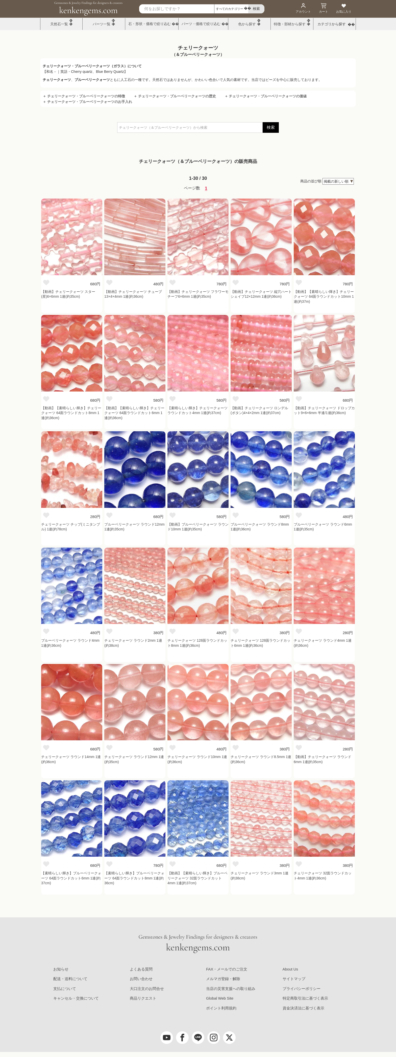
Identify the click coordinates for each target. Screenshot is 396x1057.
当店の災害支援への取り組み (230, 988)
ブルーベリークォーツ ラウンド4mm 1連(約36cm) (70, 643)
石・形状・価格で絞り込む (149, 24)
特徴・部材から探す (290, 24)
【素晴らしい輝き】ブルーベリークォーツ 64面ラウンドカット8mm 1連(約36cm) (134, 878)
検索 (271, 127)
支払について (64, 988)
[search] (256, 9)
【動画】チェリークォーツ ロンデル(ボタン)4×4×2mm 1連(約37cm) (259, 410)
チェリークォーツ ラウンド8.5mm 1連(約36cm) (261, 759)
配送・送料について (70, 979)
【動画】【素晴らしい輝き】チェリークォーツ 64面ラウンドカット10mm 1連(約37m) (324, 297)
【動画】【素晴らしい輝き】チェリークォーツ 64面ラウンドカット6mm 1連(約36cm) (134, 413)
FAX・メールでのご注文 (226, 969)
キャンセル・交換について (76, 998)
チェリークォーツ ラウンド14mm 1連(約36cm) (71, 759)
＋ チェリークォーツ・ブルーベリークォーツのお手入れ (87, 102)
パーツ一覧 (101, 24)
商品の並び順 (310, 181)
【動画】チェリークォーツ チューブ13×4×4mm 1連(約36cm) (133, 294)
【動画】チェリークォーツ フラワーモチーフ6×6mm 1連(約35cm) (198, 294)
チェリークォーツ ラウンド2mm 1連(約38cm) (133, 643)
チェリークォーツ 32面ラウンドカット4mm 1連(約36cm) (323, 875)
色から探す (247, 24)
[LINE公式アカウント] (198, 1037)
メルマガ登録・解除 (223, 979)
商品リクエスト (143, 998)
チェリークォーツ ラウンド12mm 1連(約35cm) (134, 759)
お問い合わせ (141, 979)
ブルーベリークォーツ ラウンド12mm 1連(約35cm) (134, 526)
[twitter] (229, 1037)
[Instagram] (213, 1037)
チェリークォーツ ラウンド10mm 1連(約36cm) (197, 759)
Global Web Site (219, 998)
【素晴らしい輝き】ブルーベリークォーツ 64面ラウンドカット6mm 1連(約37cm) (71, 878)
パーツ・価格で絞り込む (201, 24)
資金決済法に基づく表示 (303, 1008)
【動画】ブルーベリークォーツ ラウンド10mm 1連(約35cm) (198, 526)
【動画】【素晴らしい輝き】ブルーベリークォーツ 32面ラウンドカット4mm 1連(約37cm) (197, 878)
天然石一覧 (59, 24)
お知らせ (60, 969)
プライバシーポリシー (301, 988)
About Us (290, 969)
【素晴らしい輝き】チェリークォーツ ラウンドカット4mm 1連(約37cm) (197, 410)
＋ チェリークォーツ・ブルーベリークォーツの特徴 (84, 96)
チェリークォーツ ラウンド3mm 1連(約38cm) (259, 875)
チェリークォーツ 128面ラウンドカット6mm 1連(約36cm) (260, 643)
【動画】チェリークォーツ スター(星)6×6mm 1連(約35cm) (68, 294)
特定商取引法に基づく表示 (305, 998)
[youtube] (166, 1037)
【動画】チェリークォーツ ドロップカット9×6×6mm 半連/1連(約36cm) (324, 410)
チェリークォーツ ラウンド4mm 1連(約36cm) (323, 643)
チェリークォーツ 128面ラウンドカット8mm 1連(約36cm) (197, 643)
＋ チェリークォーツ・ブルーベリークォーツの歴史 (175, 96)
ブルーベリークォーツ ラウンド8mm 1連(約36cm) (260, 526)
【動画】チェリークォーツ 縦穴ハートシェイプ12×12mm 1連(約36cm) (261, 294)
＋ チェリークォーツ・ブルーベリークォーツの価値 (266, 96)
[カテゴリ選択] (231, 9)
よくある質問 (141, 969)
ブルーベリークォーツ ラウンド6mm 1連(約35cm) (323, 526)
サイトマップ (294, 979)
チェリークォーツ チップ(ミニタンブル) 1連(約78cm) (70, 526)
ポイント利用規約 (221, 1008)
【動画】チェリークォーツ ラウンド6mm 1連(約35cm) (322, 759)
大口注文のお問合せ (147, 988)
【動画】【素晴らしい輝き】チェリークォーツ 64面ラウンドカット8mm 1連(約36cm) (71, 413)
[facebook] (182, 1037)
